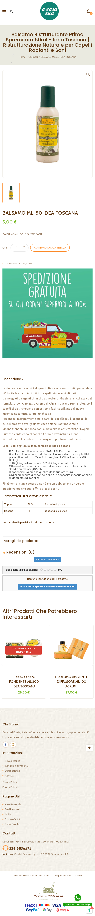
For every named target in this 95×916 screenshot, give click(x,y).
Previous (3, 664)
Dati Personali (12, 809)
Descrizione (11, 379)
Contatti (9, 775)
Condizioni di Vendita (16, 765)
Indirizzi (9, 814)
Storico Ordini (12, 819)
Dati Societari (12, 770)
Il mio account (12, 760)
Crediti (79, 875)
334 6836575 (20, 848)
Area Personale (13, 804)
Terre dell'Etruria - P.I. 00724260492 (31, 875)
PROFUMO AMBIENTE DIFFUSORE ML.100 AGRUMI (71, 681)
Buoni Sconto (12, 824)
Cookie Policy (9, 782)
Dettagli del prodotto (19, 540)
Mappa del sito (63, 875)
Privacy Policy (9, 787)
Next (91, 664)
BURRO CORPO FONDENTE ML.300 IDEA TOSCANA (24, 681)
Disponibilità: (11, 263)
